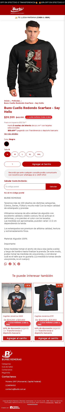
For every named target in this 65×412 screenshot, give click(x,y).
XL (30, 154)
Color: (9, 139)
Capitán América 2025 (13, 316)
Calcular (53, 187)
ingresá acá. (50, 402)
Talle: (7, 149)
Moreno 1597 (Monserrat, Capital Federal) (21, 381)
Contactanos (7, 370)
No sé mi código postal (14, 193)
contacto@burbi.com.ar (14, 389)
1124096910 (9, 385)
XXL (39, 154)
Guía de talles (7, 367)
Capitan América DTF (44, 316)
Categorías (6, 364)
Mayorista (6, 372)
